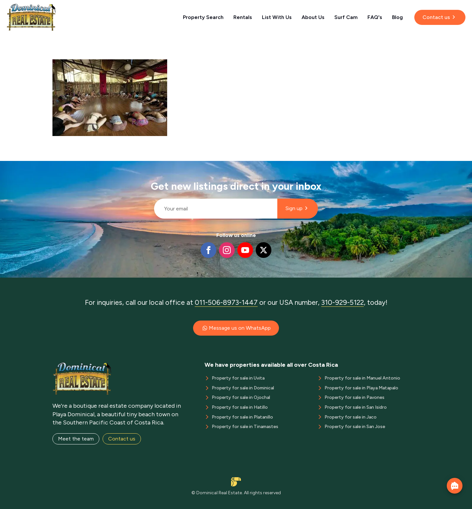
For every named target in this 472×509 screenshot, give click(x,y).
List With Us (277, 17)
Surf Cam (346, 17)
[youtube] (245, 250)
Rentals (242, 17)
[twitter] (263, 250)
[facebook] (208, 250)
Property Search (203, 17)
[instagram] (227, 250)
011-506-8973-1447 (226, 302)
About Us (313, 17)
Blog (397, 17)
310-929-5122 (342, 302)
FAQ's (374, 17)
